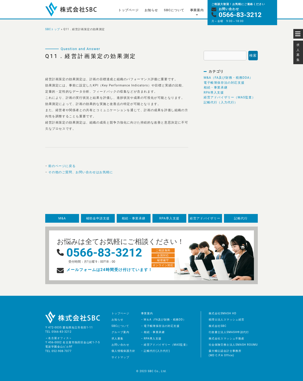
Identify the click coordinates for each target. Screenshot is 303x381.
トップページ (128, 10)
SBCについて (174, 10)
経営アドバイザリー (205, 218)
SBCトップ (52, 29)
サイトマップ (120, 357)
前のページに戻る (62, 166)
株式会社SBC (217, 325)
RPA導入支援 (214, 92)
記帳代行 (241, 218)
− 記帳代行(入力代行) (155, 350)
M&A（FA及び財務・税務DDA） (228, 77)
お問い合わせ (120, 344)
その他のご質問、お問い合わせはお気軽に (80, 172)
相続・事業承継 (215, 87)
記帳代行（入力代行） (221, 102)
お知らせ (151, 10)
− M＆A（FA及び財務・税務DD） (163, 319)
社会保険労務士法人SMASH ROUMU (233, 344)
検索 (253, 55)
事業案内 (197, 10)
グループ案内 (120, 332)
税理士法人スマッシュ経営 (226, 319)
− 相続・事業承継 (153, 332)
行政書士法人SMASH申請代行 (229, 332)
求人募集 (117, 338)
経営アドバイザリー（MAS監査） (229, 97)
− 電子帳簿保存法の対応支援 (160, 325)
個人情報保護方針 (123, 350)
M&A (62, 218)
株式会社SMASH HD (223, 313)
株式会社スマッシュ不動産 (226, 338)
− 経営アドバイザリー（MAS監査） (165, 344)
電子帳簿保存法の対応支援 (224, 82)
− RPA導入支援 (151, 338)
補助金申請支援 (98, 218)
